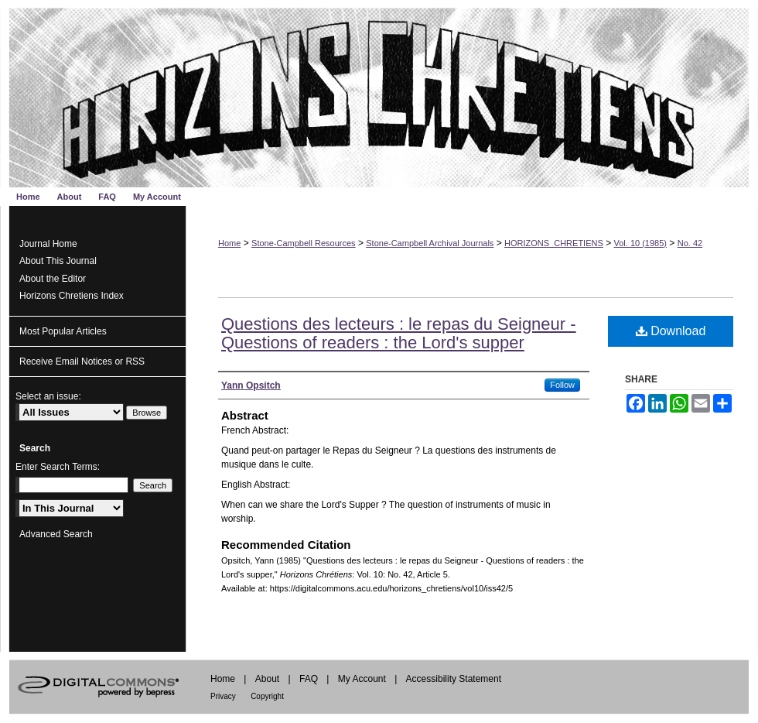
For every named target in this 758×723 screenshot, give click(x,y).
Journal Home (48, 243)
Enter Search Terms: (57, 466)
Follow (562, 384)
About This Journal (58, 260)
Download (671, 331)
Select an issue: (48, 396)
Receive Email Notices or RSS (82, 361)
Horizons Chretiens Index (71, 295)
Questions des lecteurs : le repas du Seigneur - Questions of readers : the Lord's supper (398, 333)
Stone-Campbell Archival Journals (429, 243)
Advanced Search (56, 534)
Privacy (223, 696)
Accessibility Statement (453, 678)
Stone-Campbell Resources (303, 243)
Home (229, 243)
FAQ (308, 678)
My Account (362, 678)
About (267, 678)
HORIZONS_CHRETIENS (553, 243)
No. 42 (690, 243)
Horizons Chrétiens (379, 93)
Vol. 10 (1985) (641, 243)
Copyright (267, 696)
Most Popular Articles (63, 331)
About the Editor (52, 278)
